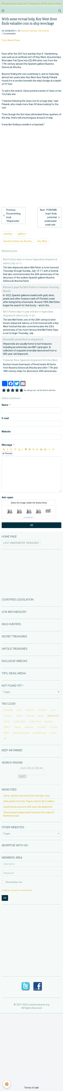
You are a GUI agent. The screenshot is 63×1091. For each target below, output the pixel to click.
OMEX (7, 727)
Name (5, 405)
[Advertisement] (31, 161)
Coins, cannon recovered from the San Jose (26, 795)
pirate (41, 715)
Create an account (9, 890)
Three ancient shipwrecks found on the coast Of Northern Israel (28, 814)
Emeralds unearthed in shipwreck (23, 339)
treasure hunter (21, 733)
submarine (35, 721)
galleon (22, 233)
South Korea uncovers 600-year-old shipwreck (27, 806)
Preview (7, 453)
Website (6, 431)
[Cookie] (7, 1084)
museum (42, 710)
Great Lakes (19, 721)
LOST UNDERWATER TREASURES (21, 543)
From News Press (11, 40)
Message (7, 445)
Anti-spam (7, 497)
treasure (29, 710)
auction (49, 721)
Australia (8, 710)
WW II (6, 733)
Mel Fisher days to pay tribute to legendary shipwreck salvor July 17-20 (28, 313)
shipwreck (53, 715)
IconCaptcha (28, 517)
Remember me (12, 882)
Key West (42, 241)
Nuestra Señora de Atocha (18, 241)
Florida (53, 727)
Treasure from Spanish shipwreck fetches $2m (30, 360)
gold (19, 710)
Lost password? (25, 890)
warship (8, 233)
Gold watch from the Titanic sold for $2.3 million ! (29, 801)
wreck (53, 733)
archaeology (39, 733)
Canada (30, 715)
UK (5, 738)
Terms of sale (31, 1087)
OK (31, 525)
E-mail (5, 418)
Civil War (41, 727)
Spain (19, 715)
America (8, 715)
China (7, 721)
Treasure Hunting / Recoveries (34, 30)
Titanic (17, 727)
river (53, 710)
